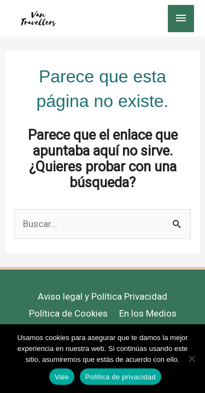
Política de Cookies (68, 313)
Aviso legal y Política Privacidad (102, 296)
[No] (191, 358)
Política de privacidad (120, 377)
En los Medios (148, 313)
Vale (62, 377)
